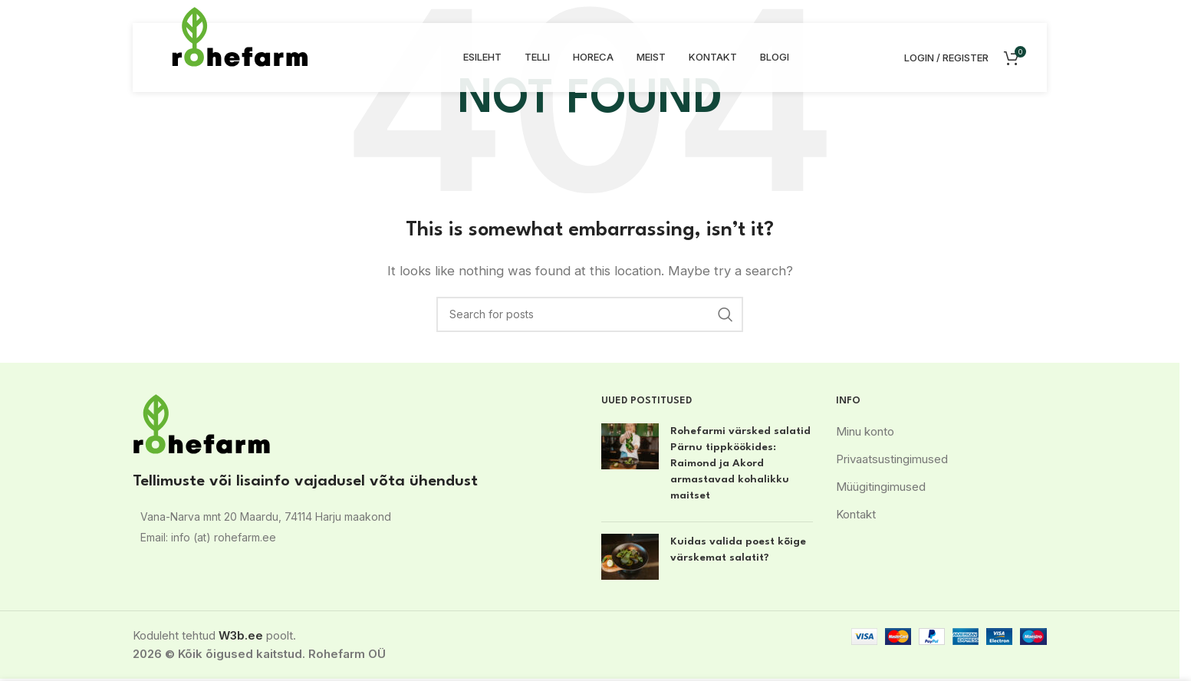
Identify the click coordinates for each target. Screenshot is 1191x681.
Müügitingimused (881, 486)
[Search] (589, 314)
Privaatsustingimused (892, 459)
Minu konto (865, 431)
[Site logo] (240, 35)
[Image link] (202, 423)
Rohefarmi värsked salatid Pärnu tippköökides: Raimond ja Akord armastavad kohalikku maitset (740, 463)
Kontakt (856, 514)
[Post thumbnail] (630, 466)
